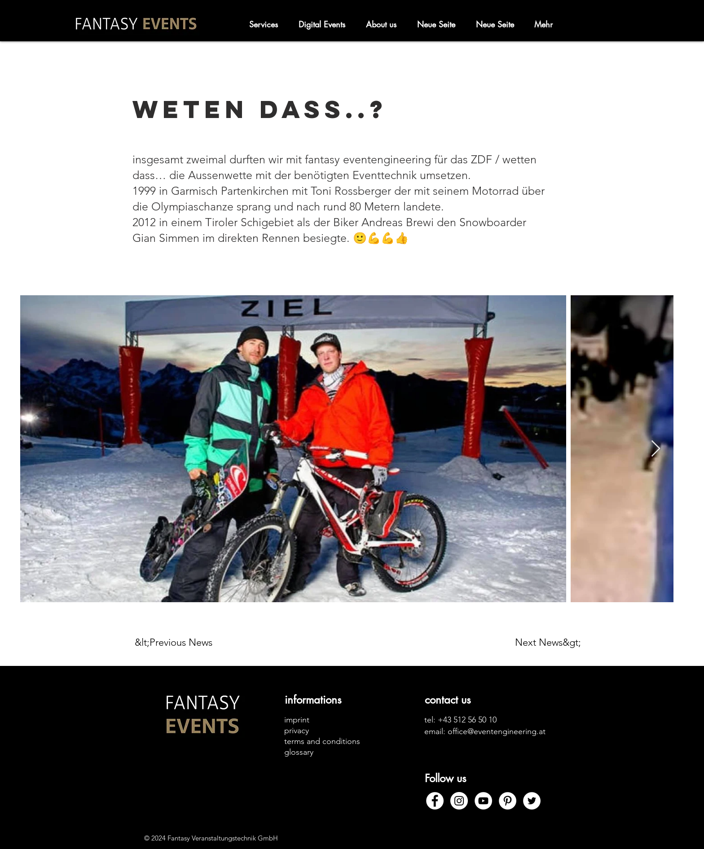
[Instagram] (459, 801)
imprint (296, 720)
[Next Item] (656, 449)
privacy (296, 730)
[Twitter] (532, 801)
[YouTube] (483, 801)
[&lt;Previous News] (177, 643)
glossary (298, 752)
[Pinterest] (507, 801)
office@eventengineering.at (497, 731)
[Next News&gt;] (548, 643)
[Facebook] (435, 801)
